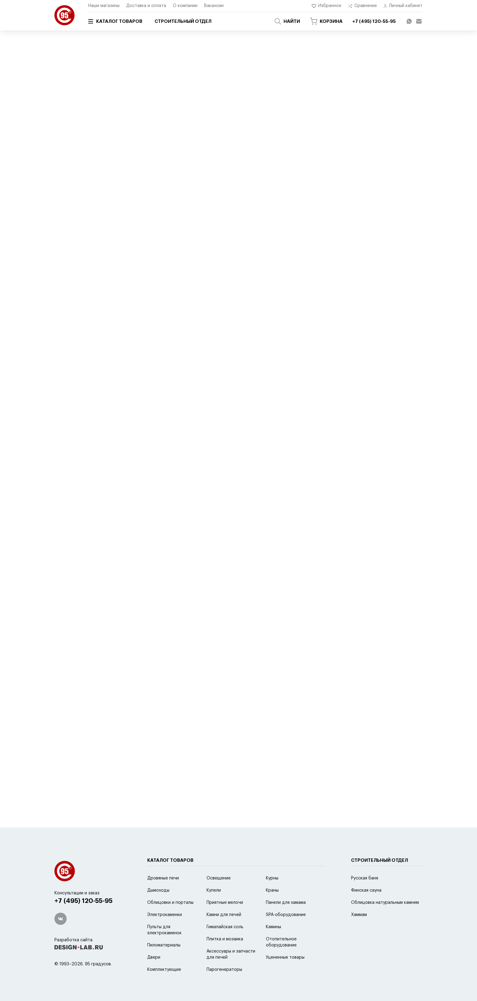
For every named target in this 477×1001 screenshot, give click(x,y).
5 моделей (77, 151)
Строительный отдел (183, 21)
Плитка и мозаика (225, 939)
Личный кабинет (403, 6)
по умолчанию (108, 128)
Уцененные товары (285, 957)
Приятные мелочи (225, 902)
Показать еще (238, 753)
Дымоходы (158, 890)
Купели (214, 890)
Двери (153, 957)
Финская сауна (366, 890)
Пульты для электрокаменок (164, 930)
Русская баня (364, 878)
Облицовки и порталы (170, 902)
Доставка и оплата (146, 6)
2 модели (169, 151)
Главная (61, 48)
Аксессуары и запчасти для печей (231, 954)
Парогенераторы (224, 969)
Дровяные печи (163, 878)
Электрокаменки (164, 915)
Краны (272, 890)
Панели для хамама (286, 902)
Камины (273, 927)
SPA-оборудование (286, 915)
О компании (185, 6)
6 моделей (77, 450)
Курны (272, 878)
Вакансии (214, 6)
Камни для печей (224, 915)
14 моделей (265, 599)
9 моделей (170, 300)
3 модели (263, 450)
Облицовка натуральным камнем (385, 902)
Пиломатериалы (163, 945)
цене (173, 128)
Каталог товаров (115, 21)
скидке (192, 128)
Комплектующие (164, 969)
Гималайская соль (225, 927)
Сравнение (362, 6)
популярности (145, 128)
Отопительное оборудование (281, 942)
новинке (215, 128)
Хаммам (359, 915)
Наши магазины (104, 6)
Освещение (219, 878)
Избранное (327, 6)
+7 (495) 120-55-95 (83, 901)
